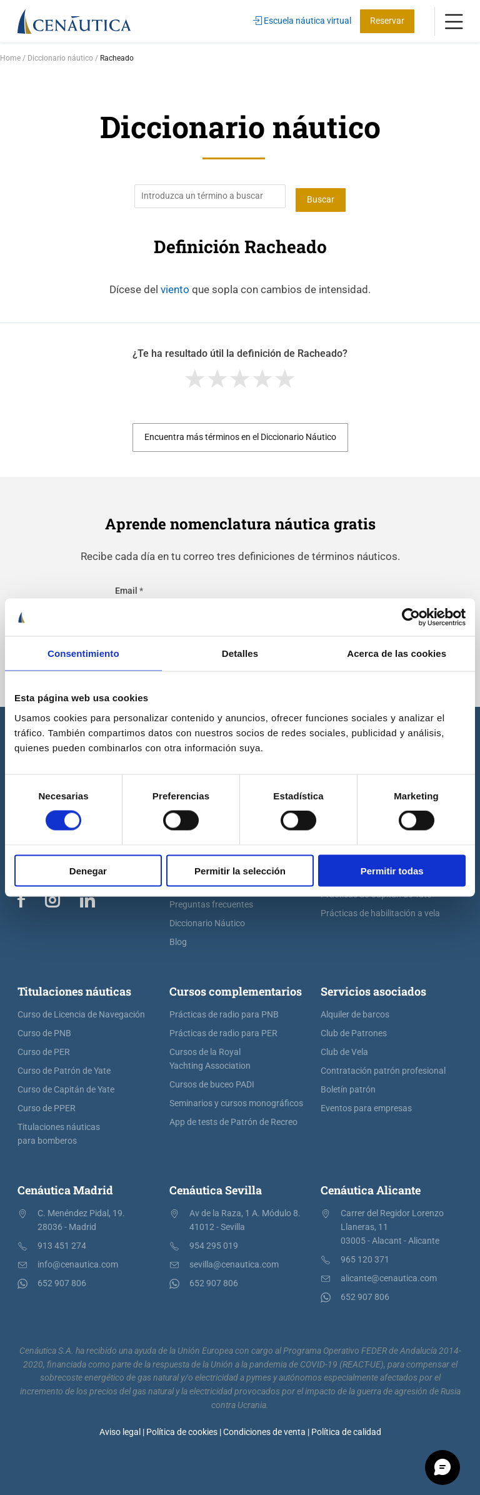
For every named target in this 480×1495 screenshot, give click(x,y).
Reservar (387, 21)
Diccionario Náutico (207, 919)
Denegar (88, 870)
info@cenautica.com (78, 1261)
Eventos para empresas (366, 1104)
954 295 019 (213, 1242)
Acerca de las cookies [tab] (396, 653)
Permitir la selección (240, 870)
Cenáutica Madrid (65, 1186)
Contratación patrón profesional (383, 1067)
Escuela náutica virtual (302, 21)
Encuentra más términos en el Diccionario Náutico (240, 433)
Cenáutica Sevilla (215, 1186)
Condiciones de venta (264, 1427)
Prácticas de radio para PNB (224, 1011)
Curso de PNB (44, 1029)
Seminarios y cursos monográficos (236, 1099)
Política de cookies (182, 1427)
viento (175, 285)
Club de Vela (344, 1048)
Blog (178, 938)
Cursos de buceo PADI (211, 1081)
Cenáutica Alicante (371, 1186)
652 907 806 (62, 1279)
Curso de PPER (47, 1104)
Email (129, 587)
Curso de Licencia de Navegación (81, 1011)
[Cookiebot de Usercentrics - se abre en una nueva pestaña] (411, 617)
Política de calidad (346, 1427)
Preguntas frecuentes (211, 901)
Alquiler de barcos (355, 1011)
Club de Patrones (354, 1029)
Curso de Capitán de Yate (66, 1086)
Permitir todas (392, 870)
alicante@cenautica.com (389, 1274)
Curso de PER (44, 1048)
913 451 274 (62, 1242)
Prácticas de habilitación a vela (380, 909)
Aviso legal (120, 1427)
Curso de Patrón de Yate (64, 1067)
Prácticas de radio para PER (223, 1029)
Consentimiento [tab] (83, 653)
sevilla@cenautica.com (234, 1261)
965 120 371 (365, 1256)
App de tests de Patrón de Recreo (233, 1118)
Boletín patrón (348, 1086)
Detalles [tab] (240, 653)
